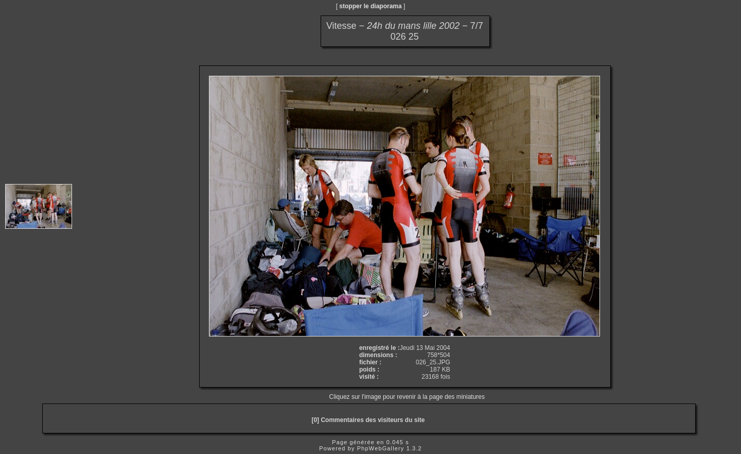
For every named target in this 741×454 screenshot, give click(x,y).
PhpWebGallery (380, 448)
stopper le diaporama (370, 6)
